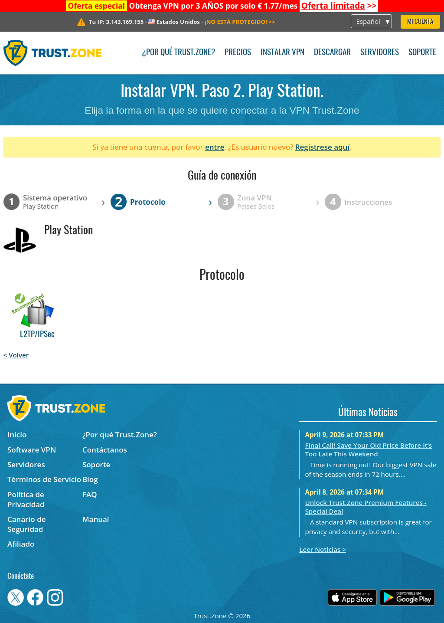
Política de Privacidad (26, 499)
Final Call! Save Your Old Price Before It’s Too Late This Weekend (368, 449)
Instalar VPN (282, 53)
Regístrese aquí (322, 147)
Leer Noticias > (322, 549)
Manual (95, 519)
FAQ (89, 494)
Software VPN (31, 450)
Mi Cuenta (420, 22)
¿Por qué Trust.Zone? (178, 53)
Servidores (379, 53)
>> (339, 5)
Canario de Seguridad (26, 524)
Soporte (422, 53)
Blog (90, 479)
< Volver (16, 355)
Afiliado (20, 544)
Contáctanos (104, 450)
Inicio (16, 434)
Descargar (332, 53)
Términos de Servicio (44, 479)
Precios (238, 53)
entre (214, 147)
